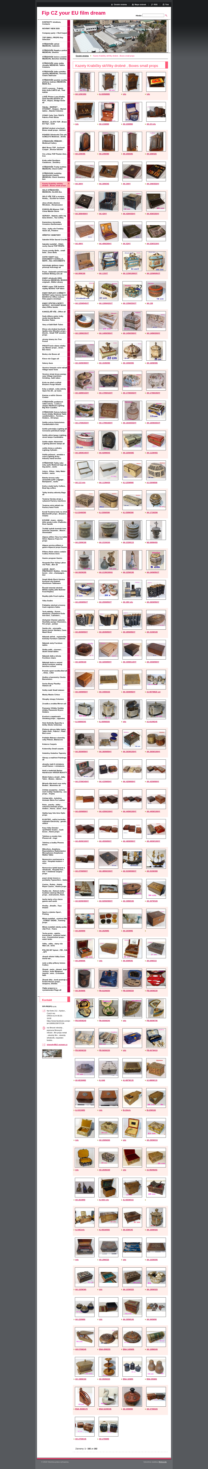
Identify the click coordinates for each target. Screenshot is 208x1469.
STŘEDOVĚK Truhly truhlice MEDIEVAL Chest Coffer (54, 168)
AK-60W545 (128, 961)
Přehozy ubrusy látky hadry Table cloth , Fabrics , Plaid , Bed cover (54, 731)
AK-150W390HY (82, 363)
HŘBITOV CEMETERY (51, 235)
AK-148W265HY (153, 333)
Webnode (163, 1462)
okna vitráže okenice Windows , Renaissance (52, 204)
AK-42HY (103, 214)
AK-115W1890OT (130, 273)
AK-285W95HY (129, 632)
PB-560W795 (152, 1021)
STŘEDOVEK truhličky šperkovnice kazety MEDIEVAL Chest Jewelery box (53, 176)
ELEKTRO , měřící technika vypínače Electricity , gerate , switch (54, 821)
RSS (156, 4)
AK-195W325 (152, 1289)
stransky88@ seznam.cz (57, 1045)
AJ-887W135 (128, 1080)
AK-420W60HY (129, 781)
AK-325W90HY (105, 662)
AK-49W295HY (105, 244)
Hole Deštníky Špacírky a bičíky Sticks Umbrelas (53, 724)
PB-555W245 (104, 1021)
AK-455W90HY (105, 841)
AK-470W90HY (81, 871)
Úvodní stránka (82, 56)
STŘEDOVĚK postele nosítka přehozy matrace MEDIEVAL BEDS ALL (54, 82)
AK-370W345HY (82, 781)
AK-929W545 (104, 453)
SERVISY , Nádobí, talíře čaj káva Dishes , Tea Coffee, (54, 217)
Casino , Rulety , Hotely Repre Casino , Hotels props (54, 885)
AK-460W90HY (129, 841)
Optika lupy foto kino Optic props (53, 814)
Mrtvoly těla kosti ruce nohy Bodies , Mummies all (54, 784)
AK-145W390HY (129, 333)
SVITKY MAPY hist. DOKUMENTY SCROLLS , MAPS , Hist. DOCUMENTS (53, 259)
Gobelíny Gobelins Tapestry (54, 753)
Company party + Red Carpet (54, 33)
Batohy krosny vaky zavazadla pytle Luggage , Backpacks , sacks (53, 480)
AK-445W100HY (153, 811)
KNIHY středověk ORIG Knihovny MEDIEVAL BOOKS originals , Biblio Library (54, 280)
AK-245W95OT (81, 602)
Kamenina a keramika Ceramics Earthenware (52, 223)
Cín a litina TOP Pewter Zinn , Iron (54, 155)
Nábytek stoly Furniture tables (52, 644)
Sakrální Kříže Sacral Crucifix (54, 240)
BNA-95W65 (152, 1379)
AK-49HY (79, 244)
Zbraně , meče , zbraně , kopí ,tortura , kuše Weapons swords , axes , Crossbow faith (54, 972)
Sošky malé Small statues (53, 690)
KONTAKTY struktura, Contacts (51, 23)
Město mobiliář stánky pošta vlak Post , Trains (54, 928)
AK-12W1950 (80, 94)
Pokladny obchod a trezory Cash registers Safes (53, 606)
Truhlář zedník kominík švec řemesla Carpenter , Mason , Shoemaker (54, 530)
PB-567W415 (152, 1050)
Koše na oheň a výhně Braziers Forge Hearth (51, 383)
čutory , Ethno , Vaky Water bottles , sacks (53, 472)
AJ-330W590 (152, 482)
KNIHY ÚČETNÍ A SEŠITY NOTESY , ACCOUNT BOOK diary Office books (54, 305)
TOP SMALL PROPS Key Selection (52, 38)
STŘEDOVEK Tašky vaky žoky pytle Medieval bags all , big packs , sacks (54, 465)
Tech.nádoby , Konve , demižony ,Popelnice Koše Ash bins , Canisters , (53, 613)
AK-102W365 (80, 1289)
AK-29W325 (104, 1260)
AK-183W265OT (153, 423)
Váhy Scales (47, 601)
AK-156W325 (152, 1230)
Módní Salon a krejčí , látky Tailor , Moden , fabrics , (53, 778)
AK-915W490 (152, 871)
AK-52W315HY (153, 244)
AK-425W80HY (153, 781)
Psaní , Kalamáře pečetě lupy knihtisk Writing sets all (54, 273)
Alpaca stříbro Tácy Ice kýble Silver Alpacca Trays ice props (54, 539)
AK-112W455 (152, 453)
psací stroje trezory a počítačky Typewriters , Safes (54, 879)
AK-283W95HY (81, 632)
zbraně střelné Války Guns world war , (53, 957)
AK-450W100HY (82, 841)
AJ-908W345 (80, 722)
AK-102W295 (152, 1260)
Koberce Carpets (49, 744)
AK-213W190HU (106, 572)
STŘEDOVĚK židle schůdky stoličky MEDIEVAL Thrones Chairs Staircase (54, 73)
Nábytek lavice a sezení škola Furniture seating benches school (52, 664)
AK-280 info (128, 602)
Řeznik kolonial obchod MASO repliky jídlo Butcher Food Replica (53, 590)
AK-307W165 (152, 901)
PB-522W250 (104, 991)
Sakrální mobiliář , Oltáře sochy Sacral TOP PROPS (53, 245)
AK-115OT (103, 273)
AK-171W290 (152, 512)
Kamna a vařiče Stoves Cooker (52, 396)
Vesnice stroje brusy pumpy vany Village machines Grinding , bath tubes (54, 376)
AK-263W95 (128, 931)
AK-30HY (79, 184)
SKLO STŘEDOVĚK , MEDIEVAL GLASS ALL (52, 191)
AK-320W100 (80, 662)
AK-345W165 (104, 692)
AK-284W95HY (105, 632)
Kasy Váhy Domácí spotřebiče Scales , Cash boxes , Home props (52, 830)
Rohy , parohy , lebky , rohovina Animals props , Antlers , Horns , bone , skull (54, 806)
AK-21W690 (104, 124)
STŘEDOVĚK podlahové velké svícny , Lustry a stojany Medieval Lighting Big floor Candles (53, 405)
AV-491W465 (80, 1080)
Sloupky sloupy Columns (53, 699)
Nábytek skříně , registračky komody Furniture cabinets (54, 638)
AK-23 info (151, 124)
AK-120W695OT (153, 273)
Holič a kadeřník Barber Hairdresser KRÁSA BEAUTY (54, 771)
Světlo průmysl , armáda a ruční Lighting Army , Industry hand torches (53, 456)
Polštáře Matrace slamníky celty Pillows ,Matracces (53, 739)
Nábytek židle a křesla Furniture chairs (51, 657)
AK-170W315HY (106, 393)
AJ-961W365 (104, 1230)
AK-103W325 (128, 1289)
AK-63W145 (128, 1230)
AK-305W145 (128, 1319)
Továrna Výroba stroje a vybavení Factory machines (54, 500)
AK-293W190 (104, 1170)
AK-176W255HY (82, 423)
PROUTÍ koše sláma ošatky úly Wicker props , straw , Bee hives (53, 348)
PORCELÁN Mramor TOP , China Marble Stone (53, 210)
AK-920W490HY (82, 901)
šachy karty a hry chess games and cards (52, 900)
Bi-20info (127, 1110)
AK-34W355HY (153, 184)
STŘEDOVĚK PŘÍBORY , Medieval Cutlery (52, 142)
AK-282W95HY (153, 602)
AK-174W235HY (153, 393)
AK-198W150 (80, 1379)
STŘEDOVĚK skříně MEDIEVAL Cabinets (50, 45)
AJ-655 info (104, 1200)
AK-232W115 (128, 542)
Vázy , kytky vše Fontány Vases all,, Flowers (52, 230)
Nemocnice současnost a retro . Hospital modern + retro (53, 861)
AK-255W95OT (105, 602)
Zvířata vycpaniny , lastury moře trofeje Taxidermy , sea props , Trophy (54, 792)
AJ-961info (80, 1230)
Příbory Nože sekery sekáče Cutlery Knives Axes (54, 553)
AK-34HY (127, 184)
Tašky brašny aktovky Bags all (54, 493)
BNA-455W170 (81, 1409)
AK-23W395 (80, 154)
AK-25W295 (128, 154)
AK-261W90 (80, 1200)
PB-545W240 (80, 1021)
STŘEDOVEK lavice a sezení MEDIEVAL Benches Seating (54, 58)
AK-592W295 (80, 572)
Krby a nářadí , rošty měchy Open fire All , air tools (54, 390)
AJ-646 (102, 1080)
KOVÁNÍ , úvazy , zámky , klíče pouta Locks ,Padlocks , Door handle (54, 522)
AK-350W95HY (129, 692)
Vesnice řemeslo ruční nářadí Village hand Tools (54, 369)
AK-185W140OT (82, 453)
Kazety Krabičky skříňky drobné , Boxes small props (54, 184)
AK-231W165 (104, 542)
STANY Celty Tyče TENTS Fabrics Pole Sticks (53, 116)
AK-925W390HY (106, 901)
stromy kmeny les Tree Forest (52, 340)
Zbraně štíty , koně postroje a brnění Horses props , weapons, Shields (54, 982)
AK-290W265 (104, 1140)
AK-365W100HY (153, 752)
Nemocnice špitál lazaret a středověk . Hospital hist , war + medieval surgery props (53, 870)
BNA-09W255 (104, 1349)
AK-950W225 (104, 1379)
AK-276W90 (104, 1439)
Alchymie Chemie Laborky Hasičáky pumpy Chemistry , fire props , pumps (54, 622)
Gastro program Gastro (52, 558)
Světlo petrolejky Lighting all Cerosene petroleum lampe (54, 430)
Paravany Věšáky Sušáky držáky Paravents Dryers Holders (53, 710)
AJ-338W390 (128, 512)
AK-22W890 (128, 124)
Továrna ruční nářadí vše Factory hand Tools (52, 506)
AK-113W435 (104, 482)
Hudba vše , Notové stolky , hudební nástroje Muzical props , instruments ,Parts (54, 893)
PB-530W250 (128, 991)
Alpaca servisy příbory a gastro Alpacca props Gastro (54, 546)
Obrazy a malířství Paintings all (54, 759)
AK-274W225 (152, 1409)
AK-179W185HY (106, 423)
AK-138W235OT (82, 333)
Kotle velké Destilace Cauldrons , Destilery (51, 161)
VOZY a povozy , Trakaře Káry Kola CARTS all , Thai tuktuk (53, 90)
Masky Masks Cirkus (51, 695)
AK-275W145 (80, 1439)
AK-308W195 (128, 901)
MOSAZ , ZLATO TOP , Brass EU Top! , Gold (54, 123)
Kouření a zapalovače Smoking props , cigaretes (53, 717)
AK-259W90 (128, 1409)
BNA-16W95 (128, 1379)
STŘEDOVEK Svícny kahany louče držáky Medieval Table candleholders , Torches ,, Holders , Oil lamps (54, 415)
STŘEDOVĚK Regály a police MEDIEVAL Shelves (54, 51)
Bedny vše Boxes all (51, 354)
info (124, 94)
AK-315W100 (152, 632)
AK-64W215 (152, 961)
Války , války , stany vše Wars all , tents (52, 945)
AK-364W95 (80, 991)
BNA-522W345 (105, 1409)
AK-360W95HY (105, 752)
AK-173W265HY (129, 393)
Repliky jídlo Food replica (53, 596)
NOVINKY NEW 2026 (51, 28)
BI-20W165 (151, 1110)
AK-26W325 (152, 154)
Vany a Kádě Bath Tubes (52, 324)
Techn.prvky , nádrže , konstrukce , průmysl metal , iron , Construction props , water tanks (54, 936)
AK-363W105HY (129, 752)
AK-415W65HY (105, 781)
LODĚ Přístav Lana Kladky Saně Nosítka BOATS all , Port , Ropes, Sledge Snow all (53, 99)
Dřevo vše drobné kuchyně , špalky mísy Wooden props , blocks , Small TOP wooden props (54, 332)
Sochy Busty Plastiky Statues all (51, 685)
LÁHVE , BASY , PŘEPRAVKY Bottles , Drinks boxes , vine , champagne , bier (54, 572)
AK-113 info (80, 482)
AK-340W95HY (81, 692)
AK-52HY (127, 244)
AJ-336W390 (104, 512)
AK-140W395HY (106, 333)
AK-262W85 (104, 931)
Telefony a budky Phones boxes (53, 844)
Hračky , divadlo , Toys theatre (52, 907)
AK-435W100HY (106, 811)
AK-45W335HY (153, 214)
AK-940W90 (152, 1319)
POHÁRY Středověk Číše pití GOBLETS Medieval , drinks (54, 136)
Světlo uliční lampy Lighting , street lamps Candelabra (54, 436)
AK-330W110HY (129, 662)
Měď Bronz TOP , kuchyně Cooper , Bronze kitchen (53, 148)
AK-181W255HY (129, 423)
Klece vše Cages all (50, 359)
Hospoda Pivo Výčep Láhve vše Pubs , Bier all (54, 564)
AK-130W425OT (106, 303)
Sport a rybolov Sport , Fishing (52, 913)
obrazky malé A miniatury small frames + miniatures (53, 765)
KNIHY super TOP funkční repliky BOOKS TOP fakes (53, 287)
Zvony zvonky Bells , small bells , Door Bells (53, 251)
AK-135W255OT (129, 303)
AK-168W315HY (82, 393)
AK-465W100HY (153, 841)
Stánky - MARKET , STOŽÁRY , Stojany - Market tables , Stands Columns (54, 109)
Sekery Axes (47, 363)
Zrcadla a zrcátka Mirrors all (54, 704)
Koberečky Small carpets (53, 749)
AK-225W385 (128, 453)
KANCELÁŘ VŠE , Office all (54, 312)
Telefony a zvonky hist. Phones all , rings (52, 837)
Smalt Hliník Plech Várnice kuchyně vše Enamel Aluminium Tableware (53, 581)
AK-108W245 (152, 1349)
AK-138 (150, 303)
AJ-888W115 (152, 1080)
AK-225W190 (128, 572)
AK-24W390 (104, 154)
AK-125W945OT (82, 303)
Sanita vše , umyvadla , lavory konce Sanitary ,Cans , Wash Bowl (54, 630)
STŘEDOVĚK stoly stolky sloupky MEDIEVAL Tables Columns (53, 65)
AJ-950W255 (152, 1170)
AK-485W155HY (106, 871)
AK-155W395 (128, 363)
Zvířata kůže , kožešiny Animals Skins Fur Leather (53, 799)
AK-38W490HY (81, 214)
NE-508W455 (152, 542)
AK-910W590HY (129, 871)
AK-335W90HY (153, 662)
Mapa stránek (140, 4)
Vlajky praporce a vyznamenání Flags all (51, 989)
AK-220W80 (80, 1319)
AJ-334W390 (80, 512)
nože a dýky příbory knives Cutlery (53, 964)
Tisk (167, 4)
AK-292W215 (152, 1140)
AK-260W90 (80, 931)
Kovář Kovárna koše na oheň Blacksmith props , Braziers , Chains (54, 514)
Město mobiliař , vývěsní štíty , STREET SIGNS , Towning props (54, 920)
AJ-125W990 (128, 482)
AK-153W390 (104, 363)
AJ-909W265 (104, 722)
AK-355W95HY (81, 752)
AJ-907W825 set (153, 692)
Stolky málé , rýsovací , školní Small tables (52, 650)
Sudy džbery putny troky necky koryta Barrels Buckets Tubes (52, 318)
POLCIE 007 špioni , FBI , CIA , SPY (54, 951)
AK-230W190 (80, 542)
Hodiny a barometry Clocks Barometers (54, 678)
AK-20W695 (80, 961)
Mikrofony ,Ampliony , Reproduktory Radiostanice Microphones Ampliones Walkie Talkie (54, 852)
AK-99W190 (80, 273)
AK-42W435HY (129, 214)
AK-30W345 (104, 184)
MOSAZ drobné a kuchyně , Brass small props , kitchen (54, 129)
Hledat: (139, 16)
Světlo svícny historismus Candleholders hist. (53, 423)
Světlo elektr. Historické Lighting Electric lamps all (53, 443)
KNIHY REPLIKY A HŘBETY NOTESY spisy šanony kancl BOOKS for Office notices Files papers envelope (54, 296)
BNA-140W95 (128, 1349)
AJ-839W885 (104, 94)
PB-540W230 (152, 991)
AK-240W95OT (153, 572)
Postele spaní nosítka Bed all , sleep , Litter (54, 672)
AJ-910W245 (152, 722)
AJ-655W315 (128, 1200)
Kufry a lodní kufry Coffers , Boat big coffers (54, 487)
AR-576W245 (80, 1349)
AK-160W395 (152, 363)
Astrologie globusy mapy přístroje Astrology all (53, 266)
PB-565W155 (80, 1050)
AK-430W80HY (81, 811)
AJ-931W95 (80, 1110)
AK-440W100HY (129, 811)
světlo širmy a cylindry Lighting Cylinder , (52, 449)
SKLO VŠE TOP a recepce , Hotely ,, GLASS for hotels (53, 197)
